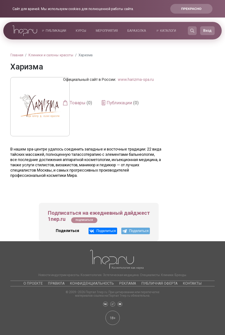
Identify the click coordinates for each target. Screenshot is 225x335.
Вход (207, 30)
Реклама (127, 283)
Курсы (81, 30)
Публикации (56, 30)
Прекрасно (191, 9)
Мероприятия (107, 30)
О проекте (33, 283)
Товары (81, 102)
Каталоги (168, 30)
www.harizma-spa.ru (136, 79)
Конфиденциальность (92, 283)
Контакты (192, 283)
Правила (56, 283)
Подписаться (84, 220)
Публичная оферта (159, 283)
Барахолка (136, 30)
